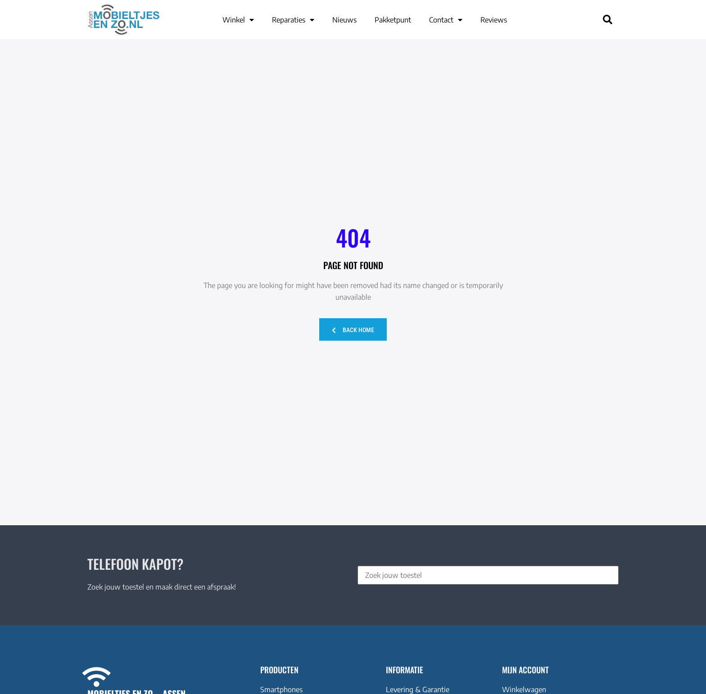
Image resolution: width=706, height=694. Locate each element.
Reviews (493, 19)
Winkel (238, 20)
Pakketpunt (393, 19)
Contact (445, 20)
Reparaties (293, 20)
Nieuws (344, 19)
